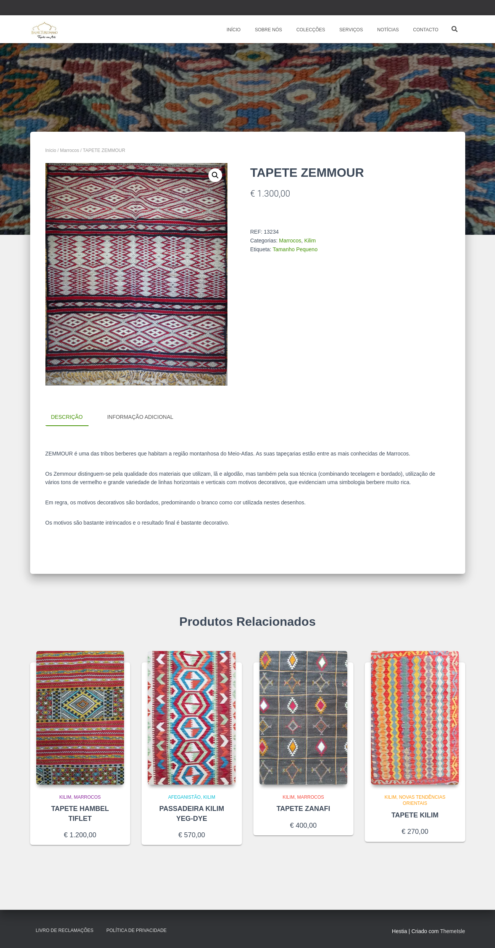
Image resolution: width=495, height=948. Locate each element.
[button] (215, 175)
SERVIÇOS (350, 29)
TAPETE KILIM (415, 815)
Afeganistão (184, 796)
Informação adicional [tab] (140, 417)
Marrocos (69, 150)
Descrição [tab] (67, 417)
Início (50, 150)
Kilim (310, 240)
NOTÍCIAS (387, 29)
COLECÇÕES (310, 29)
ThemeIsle (452, 931)
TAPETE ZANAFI (303, 808)
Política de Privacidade (136, 930)
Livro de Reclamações (65, 930)
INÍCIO (232, 29)
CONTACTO (425, 29)
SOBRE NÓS (267, 29)
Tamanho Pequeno (295, 249)
